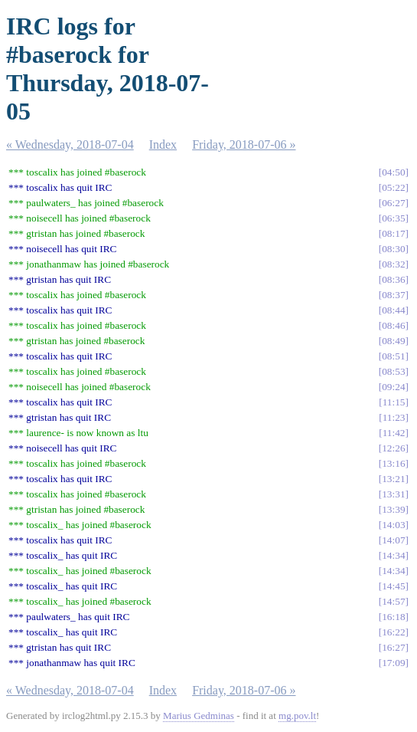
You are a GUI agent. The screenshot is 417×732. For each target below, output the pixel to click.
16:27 (393, 647)
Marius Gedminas (198, 715)
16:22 (393, 632)
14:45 (393, 586)
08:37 (393, 294)
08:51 (393, 356)
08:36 (393, 279)
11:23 (394, 417)
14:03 (393, 524)
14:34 (393, 555)
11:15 (394, 402)
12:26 (393, 448)
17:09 (393, 662)
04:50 (393, 172)
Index (163, 144)
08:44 (393, 310)
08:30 (393, 248)
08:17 (393, 233)
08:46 (393, 325)
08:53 (393, 371)
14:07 (393, 540)
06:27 (393, 202)
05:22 (393, 187)
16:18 (393, 616)
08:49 (393, 340)
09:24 (393, 386)
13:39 (393, 509)
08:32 (393, 264)
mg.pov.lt (297, 715)
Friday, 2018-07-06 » (243, 144)
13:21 (393, 478)
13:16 (393, 463)
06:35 (393, 218)
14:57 (393, 601)
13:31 (393, 494)
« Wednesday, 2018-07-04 (70, 144)
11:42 (394, 432)
